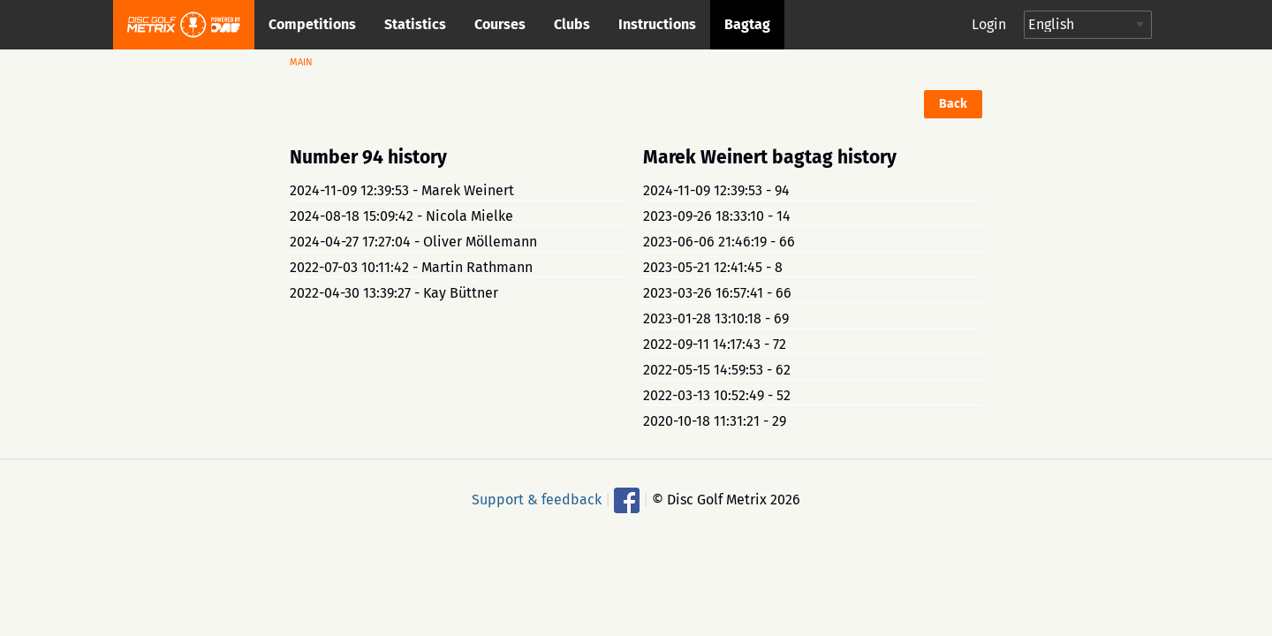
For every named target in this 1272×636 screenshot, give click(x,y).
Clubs (572, 24)
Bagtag (747, 24)
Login (989, 24)
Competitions (312, 24)
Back (953, 103)
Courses (500, 24)
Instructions (657, 24)
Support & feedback (537, 498)
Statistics (415, 24)
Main (301, 62)
